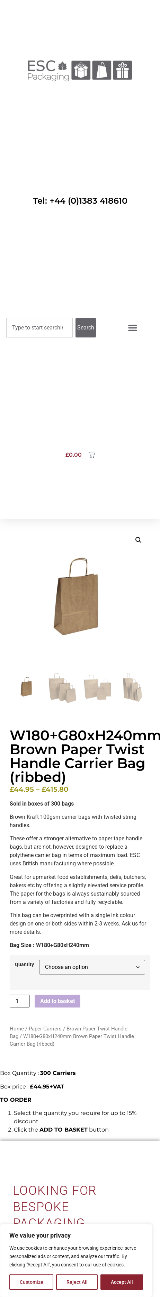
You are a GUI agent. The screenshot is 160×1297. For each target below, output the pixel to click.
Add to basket (57, 1001)
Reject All (77, 1282)
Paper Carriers (45, 1029)
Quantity (24, 964)
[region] (76, 1260)
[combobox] (39, 327)
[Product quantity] (20, 1001)
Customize (31, 1282)
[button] (138, 540)
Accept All (122, 1282)
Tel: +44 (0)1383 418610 (80, 201)
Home (17, 1029)
